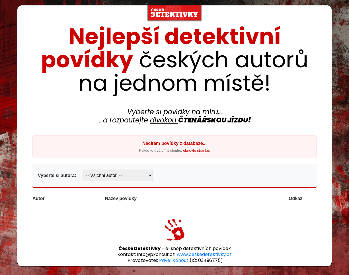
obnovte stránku (196, 150)
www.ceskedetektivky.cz (204, 254)
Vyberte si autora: (57, 175)
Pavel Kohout (173, 260)
